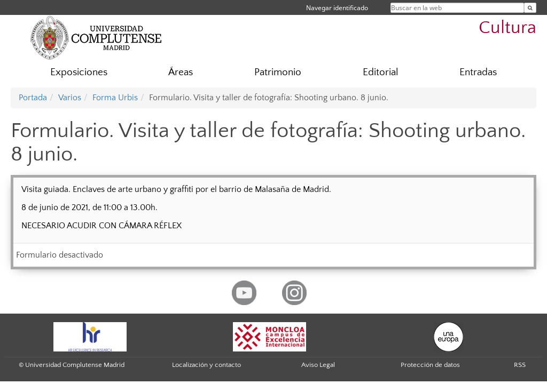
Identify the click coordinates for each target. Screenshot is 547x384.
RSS (520, 365)
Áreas (180, 72)
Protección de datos (430, 365)
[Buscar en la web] (530, 8)
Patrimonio (277, 72)
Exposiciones (78, 72)
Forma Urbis (115, 97)
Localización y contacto (206, 365)
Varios (69, 97)
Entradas (478, 72)
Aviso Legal (318, 365)
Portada (33, 97)
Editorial (380, 72)
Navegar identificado (337, 7)
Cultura (507, 28)
